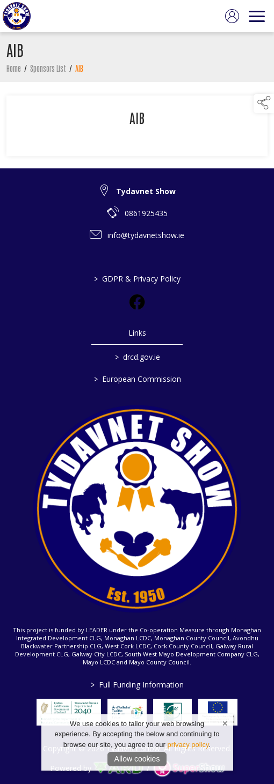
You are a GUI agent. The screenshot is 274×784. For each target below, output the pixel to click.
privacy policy (187, 745)
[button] (264, 103)
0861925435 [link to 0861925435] (146, 213)
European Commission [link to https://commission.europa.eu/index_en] (137, 379)
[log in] (232, 16)
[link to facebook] (137, 302)
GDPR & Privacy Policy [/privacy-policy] (137, 278)
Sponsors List (48, 70)
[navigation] (257, 16)
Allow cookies (137, 759)
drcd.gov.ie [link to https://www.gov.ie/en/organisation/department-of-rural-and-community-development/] (137, 357)
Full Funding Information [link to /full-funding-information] (137, 684)
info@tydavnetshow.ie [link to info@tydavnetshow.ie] (145, 235)
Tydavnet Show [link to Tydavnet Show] (146, 191)
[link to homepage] (17, 16)
